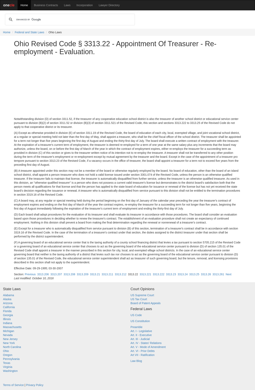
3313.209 (82, 274)
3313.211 (107, 274)
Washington (10, 370)
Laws (67, 5)
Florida (7, 311)
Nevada (8, 335)
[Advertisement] (127, 86)
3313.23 (171, 274)
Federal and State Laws (29, 32)
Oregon (7, 355)
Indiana (7, 323)
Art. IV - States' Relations (146, 343)
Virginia (7, 366)
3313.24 (183, 274)
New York (9, 343)
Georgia (8, 315)
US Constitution (140, 321)
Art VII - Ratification (142, 355)
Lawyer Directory (109, 5)
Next (228, 274)
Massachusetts (12, 327)
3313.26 (206, 274)
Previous (30, 274)
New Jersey (10, 339)
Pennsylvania (11, 359)
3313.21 (95, 274)
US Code (136, 315)
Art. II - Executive (141, 335)
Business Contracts (46, 5)
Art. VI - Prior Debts (142, 351)
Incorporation (84, 5)
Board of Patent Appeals (145, 303)
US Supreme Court (142, 295)
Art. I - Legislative (141, 331)
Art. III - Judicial (140, 339)
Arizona (7, 303)
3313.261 (218, 274)
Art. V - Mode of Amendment (148, 347)
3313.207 (56, 274)
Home (24, 5)
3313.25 (194, 274)
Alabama (8, 295)
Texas (6, 363)
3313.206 (43, 274)
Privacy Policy (34, 385)
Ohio (6, 351)
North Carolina (12, 347)
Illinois (7, 319)
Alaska (7, 299)
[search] (69, 19)
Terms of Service (13, 385)
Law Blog (136, 361)
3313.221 (145, 274)
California (9, 307)
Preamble (136, 327)
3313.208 (69, 274)
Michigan (8, 331)
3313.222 (158, 274)
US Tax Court (138, 299)
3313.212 (120, 274)
